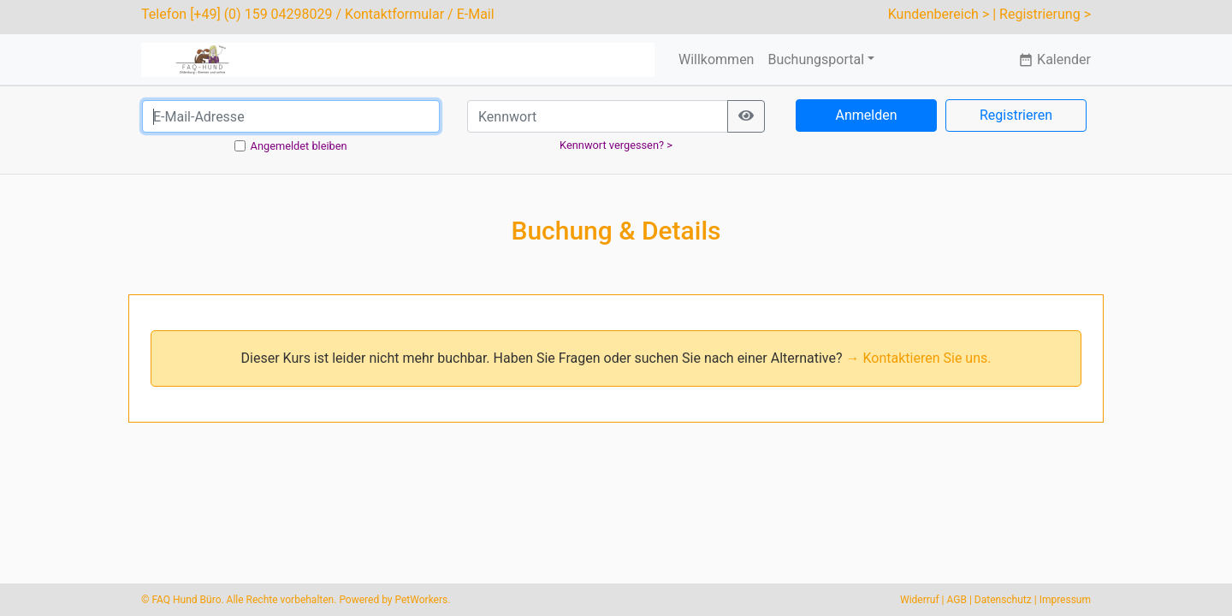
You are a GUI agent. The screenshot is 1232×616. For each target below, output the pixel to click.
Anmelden (866, 115)
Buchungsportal (815, 59)
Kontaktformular (394, 14)
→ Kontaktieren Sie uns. (919, 358)
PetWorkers (420, 600)
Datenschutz (1003, 600)
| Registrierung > (1041, 14)
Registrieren (1016, 115)
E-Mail (476, 14)
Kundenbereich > (939, 14)
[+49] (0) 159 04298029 (261, 14)
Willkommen (716, 59)
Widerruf (919, 600)
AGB (957, 600)
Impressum (1065, 600)
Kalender (1054, 59)
